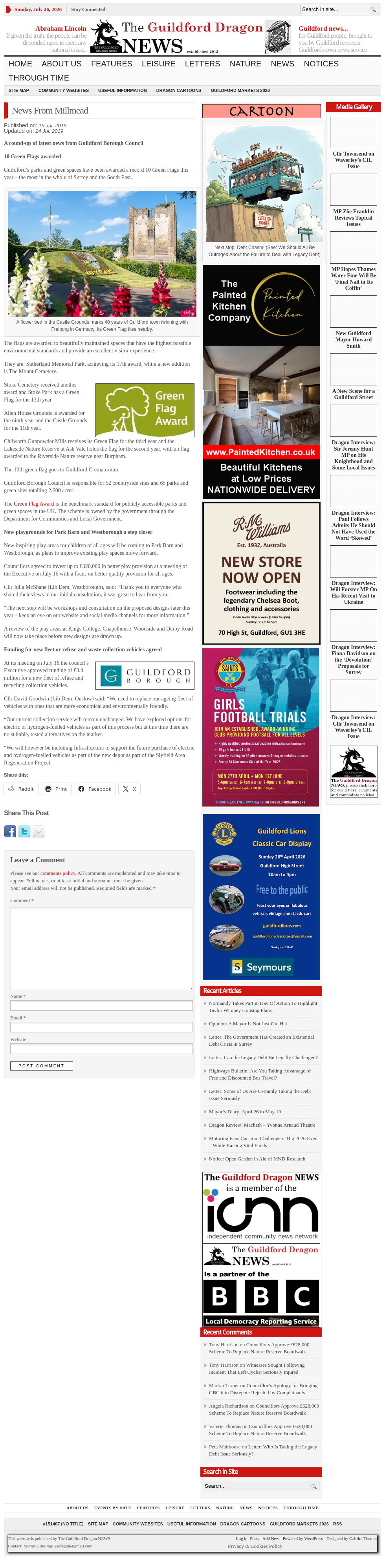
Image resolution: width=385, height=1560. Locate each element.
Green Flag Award (34, 504)
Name (18, 996)
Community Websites (63, 90)
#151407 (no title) (63, 1524)
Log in (242, 1538)
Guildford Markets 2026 (240, 90)
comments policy (57, 873)
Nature (246, 63)
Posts (254, 1538)
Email (18, 1018)
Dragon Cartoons (179, 90)
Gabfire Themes (363, 1538)
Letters (202, 63)
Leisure (159, 63)
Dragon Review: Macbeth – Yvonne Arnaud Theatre (262, 1125)
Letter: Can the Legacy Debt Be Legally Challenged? (263, 1057)
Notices (321, 63)
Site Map (19, 90)
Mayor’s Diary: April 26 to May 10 (245, 1112)
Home (20, 63)
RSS (337, 1524)
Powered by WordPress (303, 1538)
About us (62, 63)
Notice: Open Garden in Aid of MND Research (257, 1159)
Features (111, 63)
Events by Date (112, 1507)
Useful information (122, 90)
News (282, 63)
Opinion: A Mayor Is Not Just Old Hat (248, 1024)
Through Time (39, 77)
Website (18, 1039)
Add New (270, 1538)
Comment (22, 900)
